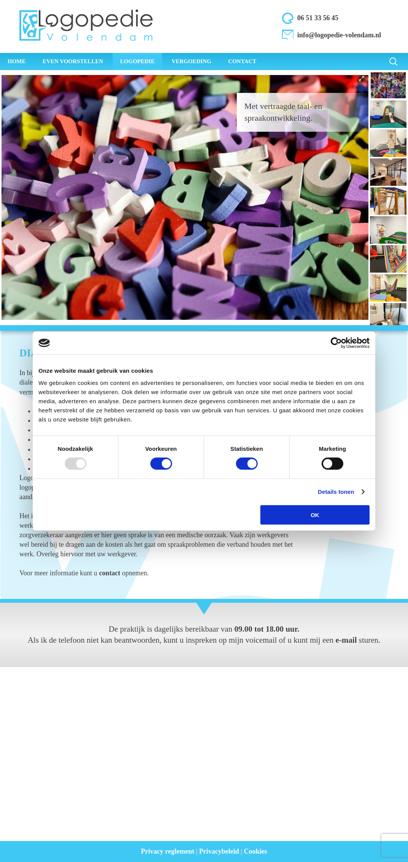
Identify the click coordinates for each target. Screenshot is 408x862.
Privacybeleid (219, 851)
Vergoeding (191, 61)
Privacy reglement (167, 851)
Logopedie (137, 61)
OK (315, 514)
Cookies (255, 851)
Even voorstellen (73, 61)
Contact (242, 61)
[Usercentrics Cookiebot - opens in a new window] (336, 343)
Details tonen (336, 491)
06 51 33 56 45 (317, 18)
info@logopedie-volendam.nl (339, 35)
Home (17, 61)
